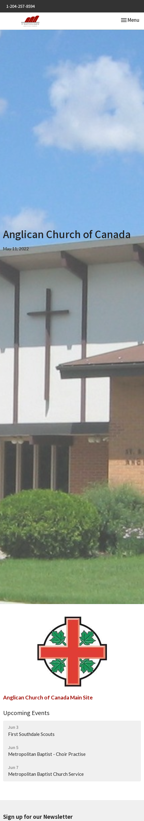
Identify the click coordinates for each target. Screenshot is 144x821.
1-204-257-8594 (20, 6)
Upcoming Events (26, 712)
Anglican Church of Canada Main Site (48, 697)
